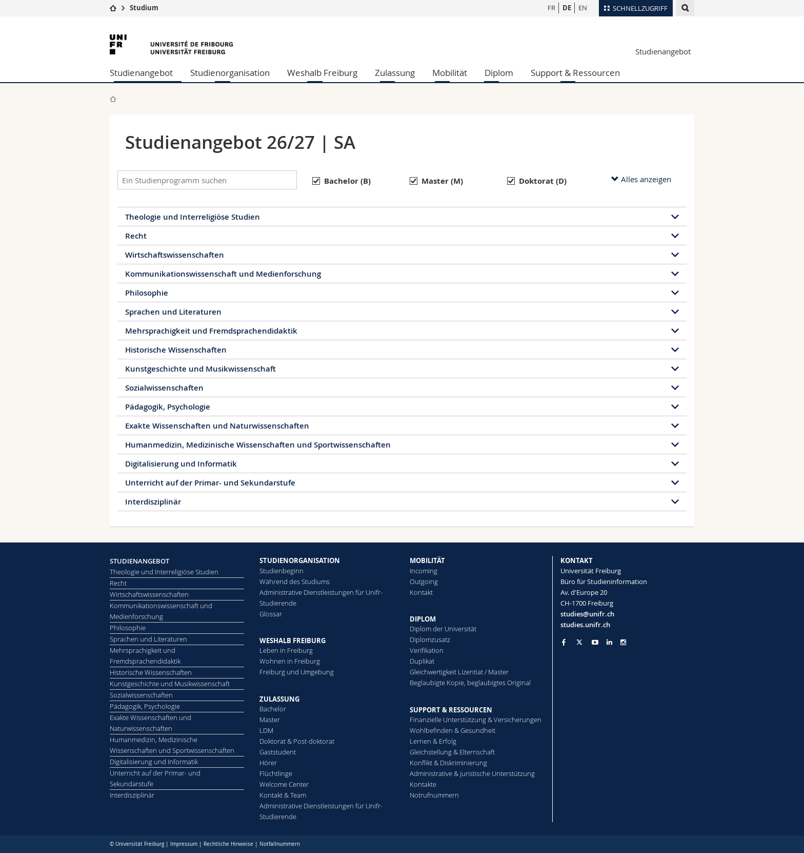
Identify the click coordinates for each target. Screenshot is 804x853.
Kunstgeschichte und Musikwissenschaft (200, 368)
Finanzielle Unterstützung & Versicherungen (475, 719)
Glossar (270, 613)
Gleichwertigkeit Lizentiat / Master (459, 671)
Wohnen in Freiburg (289, 661)
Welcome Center (284, 784)
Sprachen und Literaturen (173, 311)
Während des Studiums (294, 581)
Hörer (268, 762)
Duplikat (422, 661)
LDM (266, 730)
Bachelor (272, 708)
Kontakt (421, 592)
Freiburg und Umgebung (296, 671)
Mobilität (449, 73)
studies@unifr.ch (587, 613)
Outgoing (424, 581)
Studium (144, 7)
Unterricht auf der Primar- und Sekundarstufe (210, 482)
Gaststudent (277, 752)
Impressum (183, 844)
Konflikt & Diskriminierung (448, 762)
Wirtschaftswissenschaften (174, 254)
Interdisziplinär (153, 501)
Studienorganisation (230, 73)
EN (582, 7)
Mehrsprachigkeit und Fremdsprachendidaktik (211, 330)
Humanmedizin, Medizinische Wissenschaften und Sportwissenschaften (258, 444)
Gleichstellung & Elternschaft (452, 752)
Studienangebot (663, 51)
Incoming (423, 570)
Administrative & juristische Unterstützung (472, 773)
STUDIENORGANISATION (299, 560)
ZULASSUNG (279, 699)
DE (566, 7)
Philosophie (146, 292)
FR (551, 7)
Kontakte (423, 784)
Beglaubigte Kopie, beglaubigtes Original (470, 682)
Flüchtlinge (275, 773)
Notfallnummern (279, 844)
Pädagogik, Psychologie (167, 406)
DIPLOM (423, 619)
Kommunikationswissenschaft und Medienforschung (223, 273)
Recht (136, 235)
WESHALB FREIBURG (292, 640)
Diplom (499, 73)
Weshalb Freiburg (322, 73)
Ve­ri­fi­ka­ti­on (427, 650)
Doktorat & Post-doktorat (296, 741)
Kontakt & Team (282, 795)
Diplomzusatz (430, 639)
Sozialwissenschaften (164, 387)
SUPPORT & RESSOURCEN (451, 709)
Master (269, 719)
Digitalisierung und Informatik (181, 463)
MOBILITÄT (427, 560)
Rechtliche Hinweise (228, 844)
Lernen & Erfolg (433, 741)
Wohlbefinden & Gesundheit (452, 730)
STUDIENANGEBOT (139, 561)
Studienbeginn (281, 570)
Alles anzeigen (641, 179)
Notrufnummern (434, 795)
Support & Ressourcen (575, 73)
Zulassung (395, 73)
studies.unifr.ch (585, 624)
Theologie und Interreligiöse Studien (192, 216)
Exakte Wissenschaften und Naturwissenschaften (217, 425)
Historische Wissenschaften (176, 349)
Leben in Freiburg (286, 650)
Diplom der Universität (443, 628)
